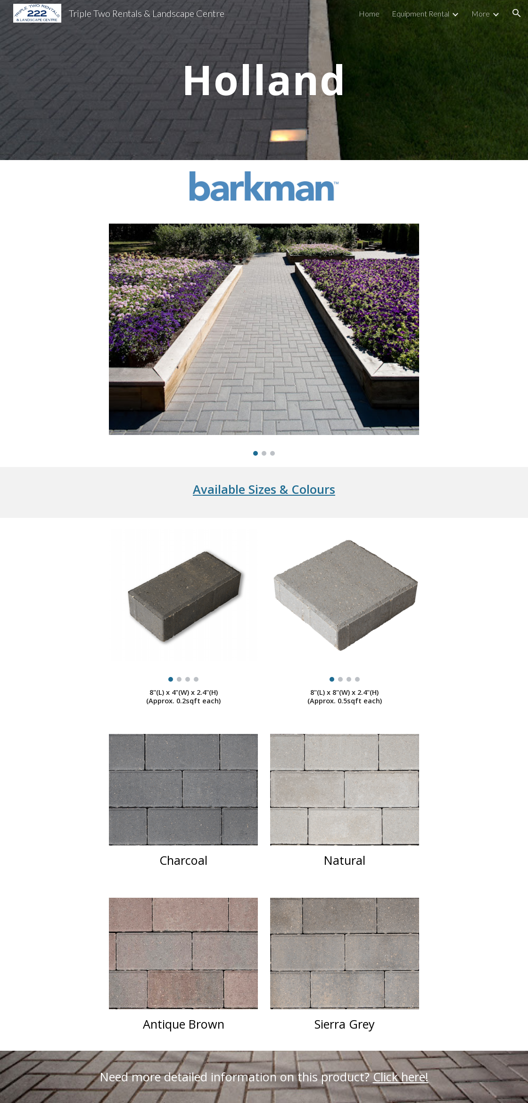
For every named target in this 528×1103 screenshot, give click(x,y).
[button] (516, 13)
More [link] (480, 13)
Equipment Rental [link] (420, 13)
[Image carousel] (264, 340)
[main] (264, 80)
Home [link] (369, 13)
